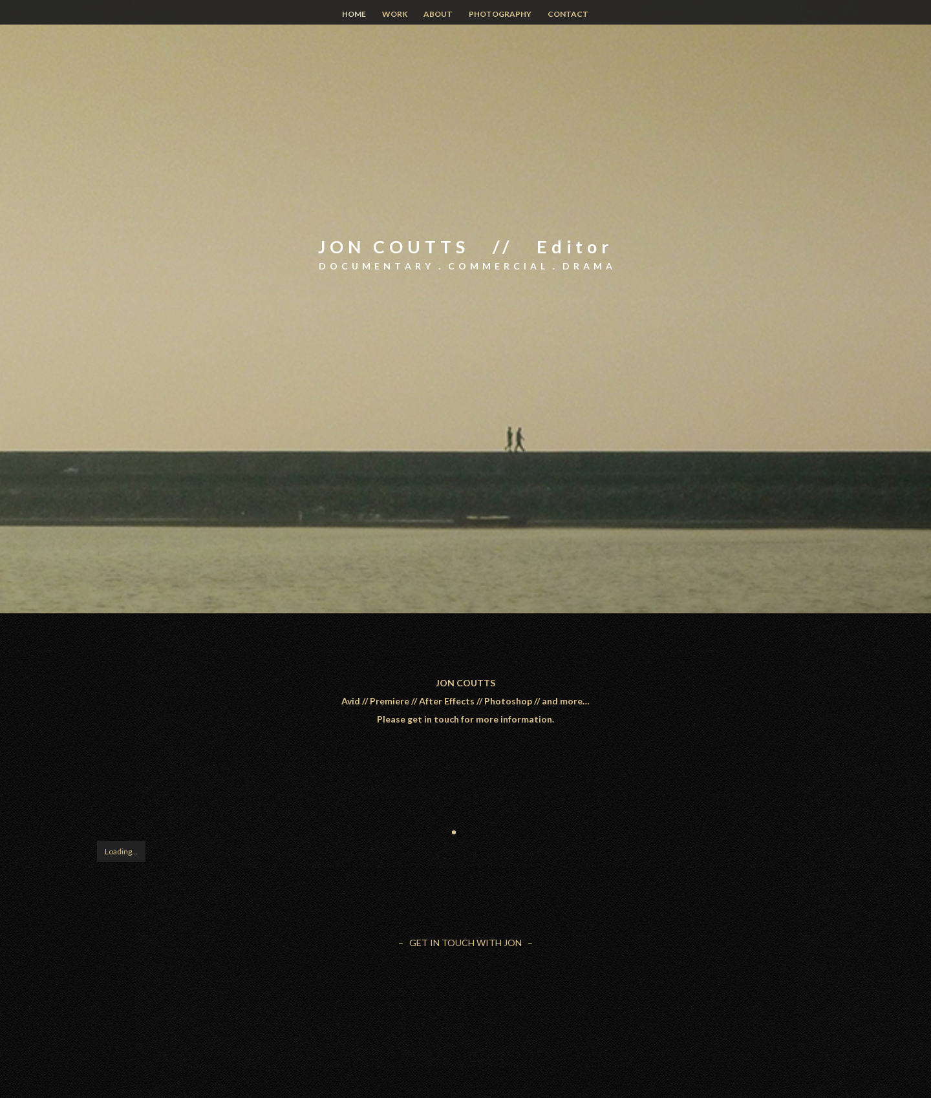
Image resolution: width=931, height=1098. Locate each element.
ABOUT (438, 14)
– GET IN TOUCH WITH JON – (465, 942)
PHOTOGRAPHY (500, 14)
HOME (354, 14)
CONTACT (568, 14)
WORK (394, 14)
